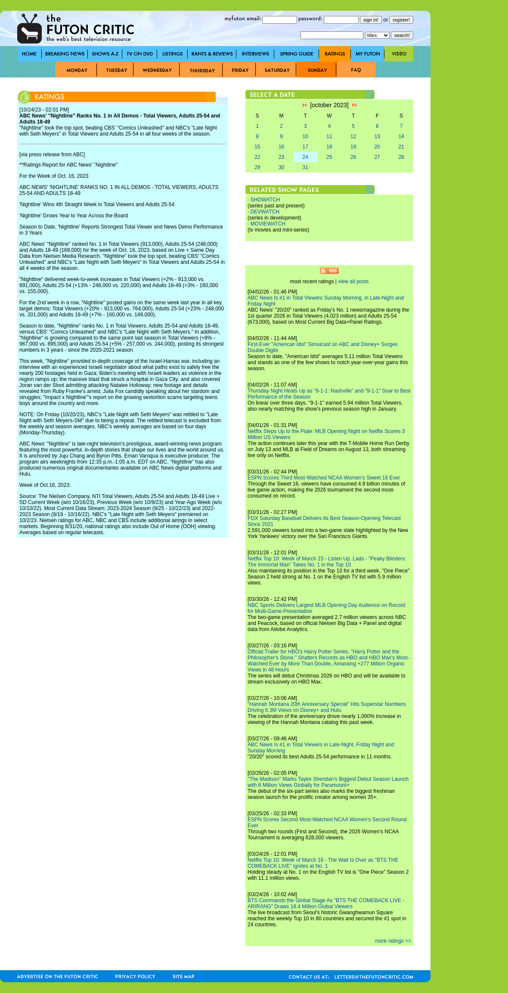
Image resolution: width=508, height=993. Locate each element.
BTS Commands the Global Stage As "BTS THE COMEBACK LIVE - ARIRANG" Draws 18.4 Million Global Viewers (326, 903)
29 (257, 167)
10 (305, 136)
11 (329, 136)
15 (257, 147)
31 (305, 167)
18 (329, 147)
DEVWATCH (265, 212)
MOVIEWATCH (268, 224)
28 (401, 157)
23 (281, 157)
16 (281, 147)
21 (401, 147)
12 (353, 136)
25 (329, 157)
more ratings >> (393, 941)
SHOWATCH (265, 200)
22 (257, 157)
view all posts (353, 281)
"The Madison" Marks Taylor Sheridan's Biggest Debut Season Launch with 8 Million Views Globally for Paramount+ (328, 782)
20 (377, 147)
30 (281, 167)
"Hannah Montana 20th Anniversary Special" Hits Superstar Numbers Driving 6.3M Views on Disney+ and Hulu (327, 707)
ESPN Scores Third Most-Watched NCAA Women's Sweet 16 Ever (324, 478)
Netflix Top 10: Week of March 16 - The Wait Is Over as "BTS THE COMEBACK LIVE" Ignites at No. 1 (323, 863)
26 (353, 157)
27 (377, 157)
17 (305, 147)
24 (305, 157)
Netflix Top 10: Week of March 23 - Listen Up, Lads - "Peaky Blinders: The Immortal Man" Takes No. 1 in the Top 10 (327, 562)
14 (401, 136)
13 (377, 136)
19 (353, 147)
